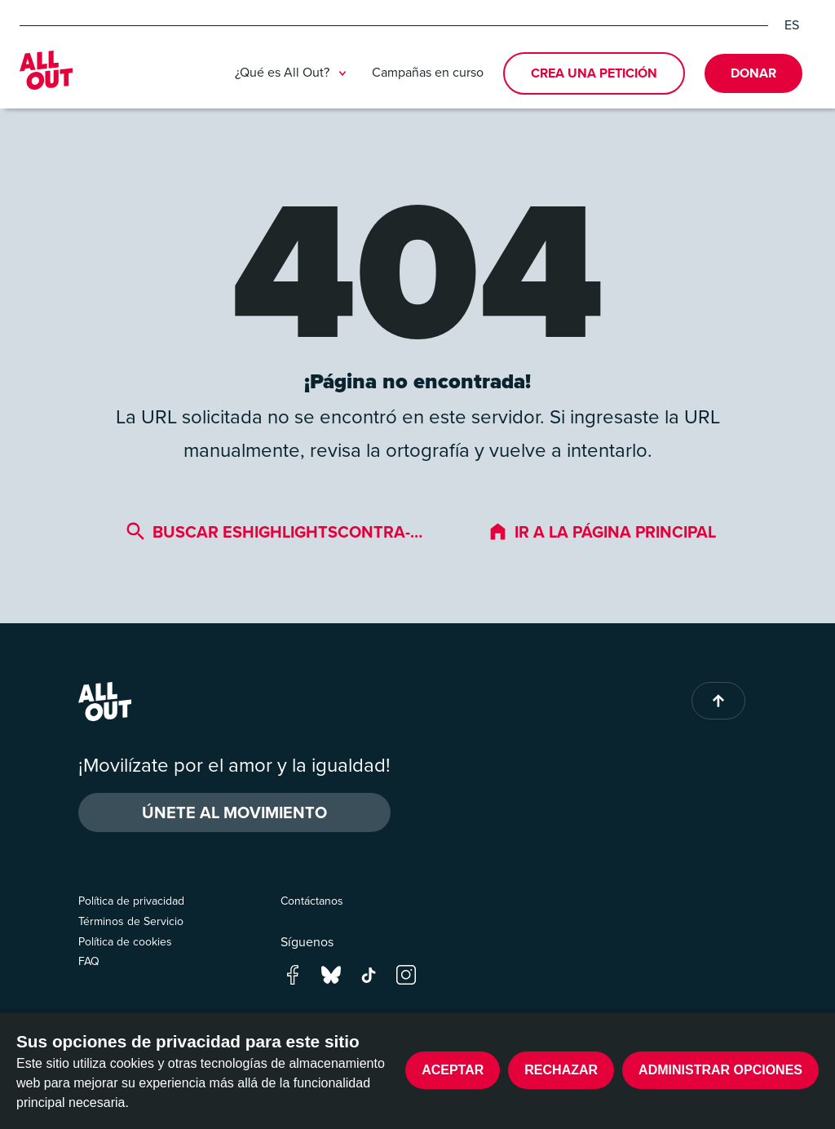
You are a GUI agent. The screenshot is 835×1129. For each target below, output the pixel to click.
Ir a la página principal (602, 532)
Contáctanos (312, 901)
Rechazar (561, 1070)
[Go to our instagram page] (406, 973)
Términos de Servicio (130, 921)
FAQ (88, 961)
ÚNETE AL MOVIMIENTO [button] (234, 812)
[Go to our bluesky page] (331, 973)
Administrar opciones (720, 1070)
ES (791, 25)
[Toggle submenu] (342, 73)
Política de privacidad (131, 901)
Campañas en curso (428, 72)
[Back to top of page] (718, 700)
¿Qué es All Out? (293, 73)
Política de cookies (125, 941)
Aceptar (453, 1070)
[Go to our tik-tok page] (368, 973)
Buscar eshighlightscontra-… (274, 532)
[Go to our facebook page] (293, 973)
